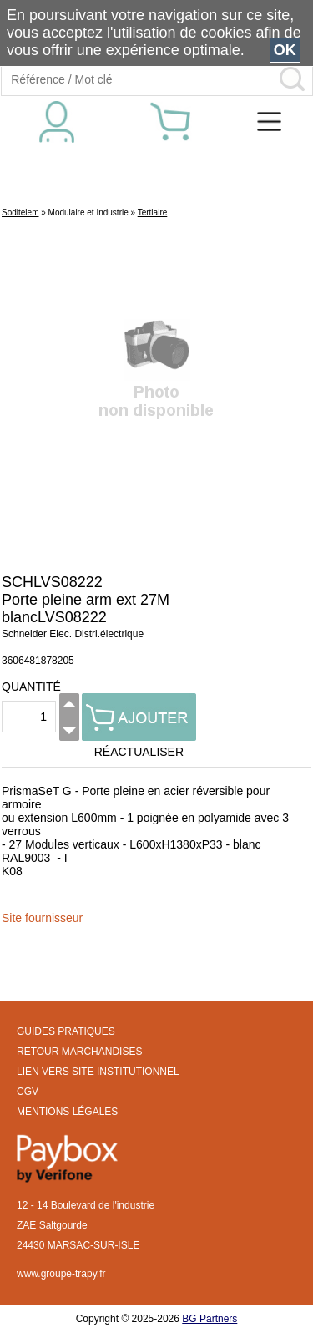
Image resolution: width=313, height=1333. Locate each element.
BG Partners (209, 1319)
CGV (27, 1091)
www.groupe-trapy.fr (61, 1274)
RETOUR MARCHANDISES (79, 1051)
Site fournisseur (42, 918)
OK (285, 50)
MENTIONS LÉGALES (67, 1112)
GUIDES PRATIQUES (66, 1031)
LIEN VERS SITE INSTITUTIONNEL (98, 1071)
